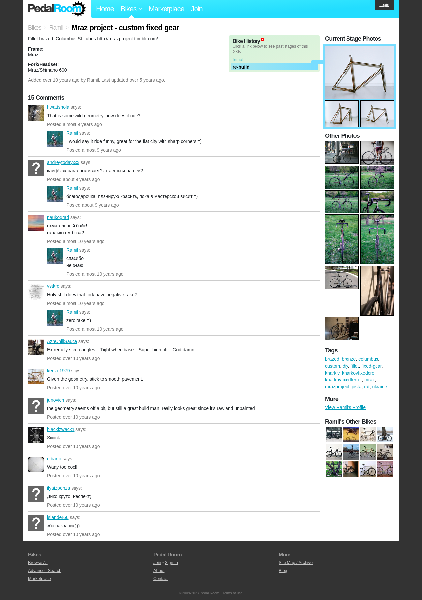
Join (197, 9)
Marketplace (166, 9)
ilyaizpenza (36, 494)
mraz (369, 379)
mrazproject (337, 386)
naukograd (36, 223)
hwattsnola (36, 113)
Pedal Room (57, 9)
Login (384, 4)
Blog (283, 570)
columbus (368, 359)
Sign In (171, 562)
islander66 (36, 523)
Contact (160, 578)
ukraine (379, 386)
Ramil (93, 80)
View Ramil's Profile (345, 407)
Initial (237, 59)
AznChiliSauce (36, 347)
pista (357, 386)
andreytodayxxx (36, 168)
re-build (240, 67)
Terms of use (233, 593)
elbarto (36, 464)
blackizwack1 (36, 435)
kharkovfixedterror (343, 379)
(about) (262, 39)
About (158, 570)
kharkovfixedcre (358, 372)
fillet (355, 366)
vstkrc (36, 292)
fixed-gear (371, 366)
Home (105, 9)
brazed (332, 359)
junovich (36, 406)
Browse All (38, 562)
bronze (349, 359)
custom (332, 366)
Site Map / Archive (296, 562)
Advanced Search (44, 570)
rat (366, 386)
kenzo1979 (36, 376)
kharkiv (332, 372)
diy (345, 366)
